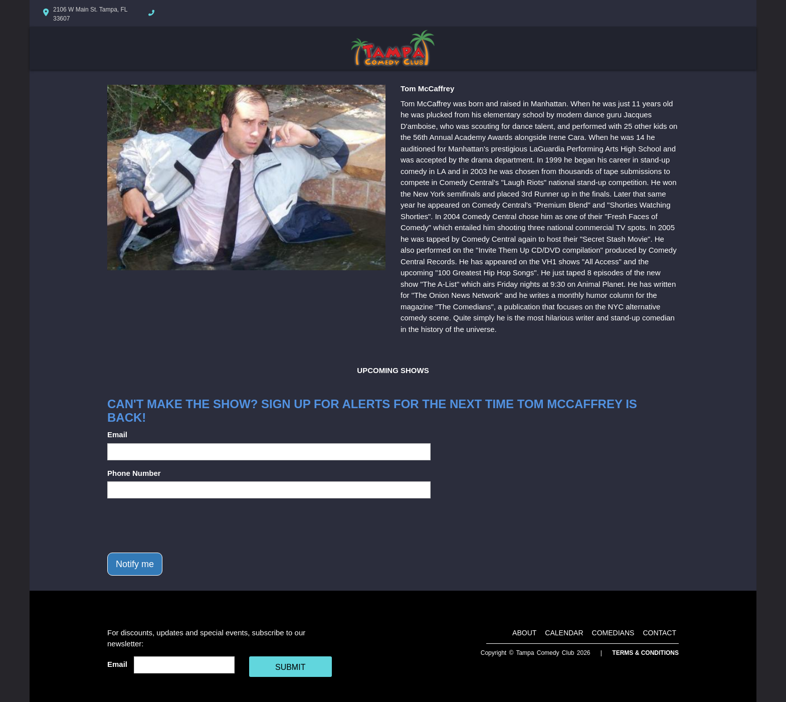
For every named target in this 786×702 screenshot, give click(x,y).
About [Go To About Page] (524, 633)
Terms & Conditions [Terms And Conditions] (645, 652)
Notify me (135, 564)
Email (117, 434)
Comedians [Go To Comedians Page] (613, 633)
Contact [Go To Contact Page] (659, 633)
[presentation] (183, 525)
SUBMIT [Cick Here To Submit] (290, 667)
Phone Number (134, 473)
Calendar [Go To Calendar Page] (564, 633)
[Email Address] (184, 664)
